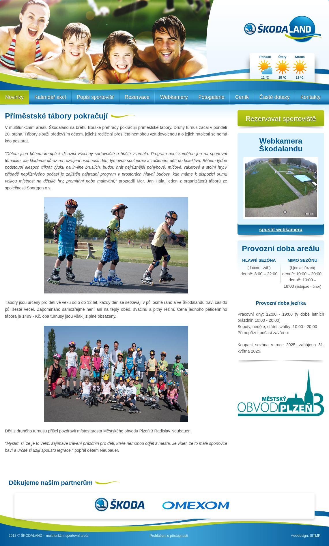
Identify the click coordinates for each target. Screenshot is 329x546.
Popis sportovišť (95, 97)
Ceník (242, 97)
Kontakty (310, 97)
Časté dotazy (274, 97)
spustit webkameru (280, 229)
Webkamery (174, 97)
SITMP (315, 536)
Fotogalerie (212, 97)
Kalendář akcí (50, 97)
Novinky (14, 97)
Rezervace (137, 97)
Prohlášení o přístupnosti (169, 536)
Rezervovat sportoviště (281, 119)
